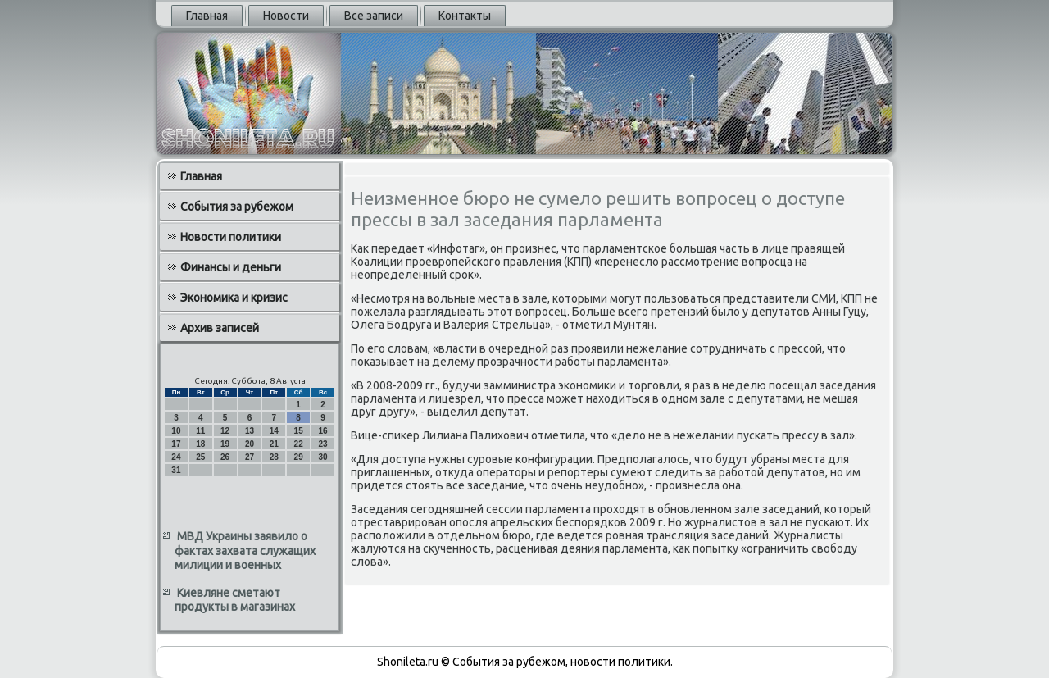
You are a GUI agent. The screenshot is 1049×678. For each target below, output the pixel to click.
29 (298, 457)
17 (175, 443)
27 (249, 457)
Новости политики (230, 236)
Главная (207, 15)
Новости (286, 15)
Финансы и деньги (230, 267)
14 (274, 430)
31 (175, 470)
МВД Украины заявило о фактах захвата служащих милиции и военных (245, 550)
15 (298, 430)
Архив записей (219, 327)
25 (200, 457)
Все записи (373, 15)
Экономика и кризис (234, 297)
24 (175, 457)
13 (249, 430)
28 (274, 457)
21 (274, 443)
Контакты (464, 15)
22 (298, 443)
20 (249, 443)
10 (175, 430)
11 (200, 430)
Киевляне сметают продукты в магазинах (235, 600)
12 (224, 430)
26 (224, 457)
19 (224, 443)
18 (200, 443)
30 (322, 457)
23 (322, 443)
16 (322, 430)
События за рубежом (236, 206)
